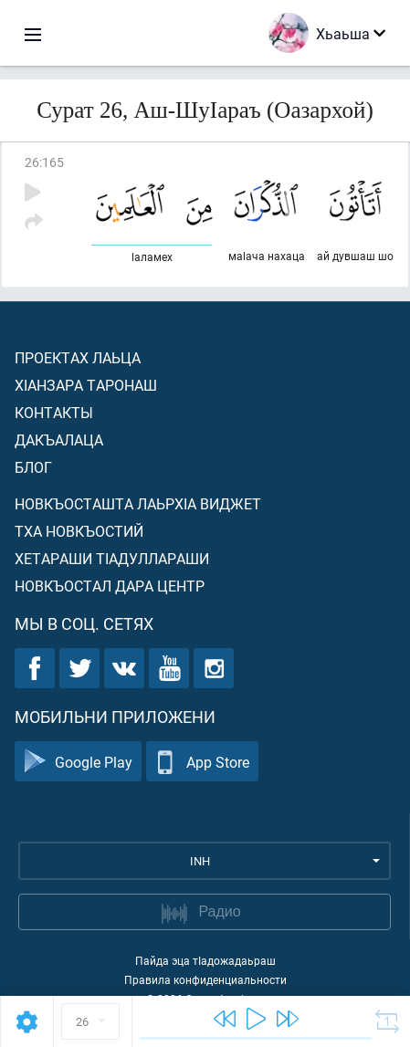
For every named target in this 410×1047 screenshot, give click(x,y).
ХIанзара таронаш (86, 384)
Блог (33, 466)
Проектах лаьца (78, 357)
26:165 (44, 162)
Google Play (78, 762)
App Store (202, 762)
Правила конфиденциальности (205, 979)
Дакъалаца (59, 439)
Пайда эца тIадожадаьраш (205, 960)
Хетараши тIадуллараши (112, 558)
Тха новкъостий (79, 530)
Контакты (54, 412)
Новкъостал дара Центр (110, 585)
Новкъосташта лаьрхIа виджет (138, 503)
